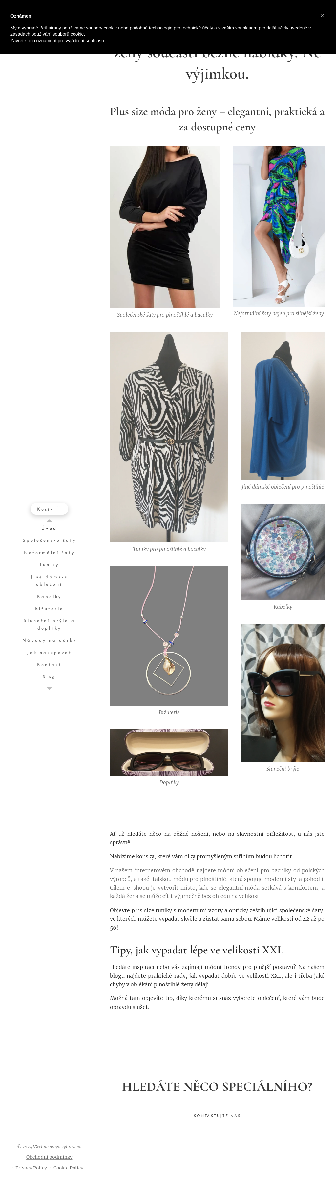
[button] (322, 15)
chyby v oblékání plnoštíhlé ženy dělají (159, 984)
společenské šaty (301, 910)
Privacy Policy (31, 1168)
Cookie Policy (68, 1168)
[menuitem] (49, 529)
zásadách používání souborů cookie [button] (47, 34)
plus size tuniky (152, 910)
